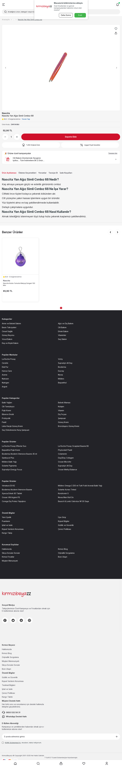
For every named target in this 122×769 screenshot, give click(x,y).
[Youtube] (21, 620)
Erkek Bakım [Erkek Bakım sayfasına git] (63, 331)
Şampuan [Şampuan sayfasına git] (62, 418)
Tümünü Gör (112, 153)
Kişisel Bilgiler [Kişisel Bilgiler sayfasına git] (63, 521)
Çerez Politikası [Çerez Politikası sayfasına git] (64, 529)
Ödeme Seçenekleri (27, 173)
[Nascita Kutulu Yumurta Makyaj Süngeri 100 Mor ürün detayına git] (20, 256)
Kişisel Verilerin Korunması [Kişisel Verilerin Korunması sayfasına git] (13, 529)
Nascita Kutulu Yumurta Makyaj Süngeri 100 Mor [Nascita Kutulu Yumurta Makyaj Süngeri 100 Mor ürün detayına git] (19, 284)
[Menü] (3, 4)
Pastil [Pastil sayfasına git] (4, 422)
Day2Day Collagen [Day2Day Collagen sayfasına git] (66, 458)
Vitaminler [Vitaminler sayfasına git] (62, 335)
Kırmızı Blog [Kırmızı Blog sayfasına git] (63, 549)
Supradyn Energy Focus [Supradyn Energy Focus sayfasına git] (12, 469)
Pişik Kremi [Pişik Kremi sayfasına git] (6, 410)
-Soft (47, 758)
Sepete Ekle (71, 136)
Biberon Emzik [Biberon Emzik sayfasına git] (8, 414)
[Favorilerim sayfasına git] (84, 763)
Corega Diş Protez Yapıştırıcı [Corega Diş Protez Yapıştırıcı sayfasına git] (14, 501)
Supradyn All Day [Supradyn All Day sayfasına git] (65, 363)
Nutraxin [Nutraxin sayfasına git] (5, 379)
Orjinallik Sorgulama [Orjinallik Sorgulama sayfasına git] (66, 553)
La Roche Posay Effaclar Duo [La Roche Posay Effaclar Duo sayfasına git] (14, 446)
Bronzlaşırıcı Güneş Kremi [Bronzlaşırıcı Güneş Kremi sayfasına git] (68, 426)
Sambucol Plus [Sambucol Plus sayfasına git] (8, 458)
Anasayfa (6, 19)
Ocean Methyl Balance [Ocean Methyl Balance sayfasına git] (67, 469)
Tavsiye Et (53, 173)
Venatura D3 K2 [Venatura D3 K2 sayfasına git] (8, 486)
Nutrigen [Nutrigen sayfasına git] (5, 383)
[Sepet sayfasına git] (61, 763)
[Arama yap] (38, 763)
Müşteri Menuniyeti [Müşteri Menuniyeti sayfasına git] (10, 561)
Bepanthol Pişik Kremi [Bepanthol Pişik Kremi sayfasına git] (11, 450)
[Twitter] (13, 620)
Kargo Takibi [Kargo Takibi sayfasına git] (7, 697)
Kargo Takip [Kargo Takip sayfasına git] (7, 533)
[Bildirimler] (117, 4)
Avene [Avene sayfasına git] (4, 375)
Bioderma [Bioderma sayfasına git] (62, 367)
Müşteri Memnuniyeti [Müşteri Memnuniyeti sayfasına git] (10, 661)
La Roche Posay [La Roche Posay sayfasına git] (9, 359)
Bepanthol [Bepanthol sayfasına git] (62, 383)
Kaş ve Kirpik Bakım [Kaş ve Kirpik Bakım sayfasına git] (10, 343)
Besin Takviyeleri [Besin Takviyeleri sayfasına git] (9, 327)
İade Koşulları (66, 173)
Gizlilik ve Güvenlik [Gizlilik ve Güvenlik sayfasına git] (66, 525)
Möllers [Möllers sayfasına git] (61, 379)
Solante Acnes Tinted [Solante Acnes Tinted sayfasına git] (67, 489)
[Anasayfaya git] (15, 763)
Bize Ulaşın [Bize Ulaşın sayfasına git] (62, 557)
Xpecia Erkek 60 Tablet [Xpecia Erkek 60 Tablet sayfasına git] (12, 493)
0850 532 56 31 (11, 712)
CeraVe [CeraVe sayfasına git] (5, 363)
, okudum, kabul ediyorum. (22, 743)
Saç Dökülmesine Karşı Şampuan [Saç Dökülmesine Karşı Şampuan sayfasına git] (15, 430)
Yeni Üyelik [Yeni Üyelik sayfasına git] (6, 517)
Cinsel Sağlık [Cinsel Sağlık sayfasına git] (7, 331)
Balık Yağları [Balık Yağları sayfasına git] (7, 402)
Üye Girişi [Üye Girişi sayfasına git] (62, 517)
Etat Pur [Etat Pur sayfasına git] (5, 367)
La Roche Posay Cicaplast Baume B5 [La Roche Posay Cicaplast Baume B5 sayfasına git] (73, 446)
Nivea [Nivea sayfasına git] (60, 375)
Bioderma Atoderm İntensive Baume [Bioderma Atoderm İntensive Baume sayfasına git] (17, 489)
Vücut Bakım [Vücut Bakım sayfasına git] (7, 339)
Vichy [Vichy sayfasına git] (60, 359)
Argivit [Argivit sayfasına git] (4, 387)
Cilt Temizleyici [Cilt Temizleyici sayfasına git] (8, 406)
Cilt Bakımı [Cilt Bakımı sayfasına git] (62, 327)
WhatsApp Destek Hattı (14, 716)
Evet (80, 15)
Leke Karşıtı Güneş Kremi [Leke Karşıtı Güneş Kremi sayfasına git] (12, 426)
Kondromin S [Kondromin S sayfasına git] (63, 493)
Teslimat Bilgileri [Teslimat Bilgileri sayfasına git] (8, 685)
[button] (4, 67)
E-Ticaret (53, 758)
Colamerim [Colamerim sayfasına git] (62, 454)
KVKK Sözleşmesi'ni (13, 743)
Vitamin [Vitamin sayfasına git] (61, 410)
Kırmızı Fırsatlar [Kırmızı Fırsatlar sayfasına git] (8, 557)
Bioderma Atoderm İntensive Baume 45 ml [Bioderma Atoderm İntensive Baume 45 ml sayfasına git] (19, 454)
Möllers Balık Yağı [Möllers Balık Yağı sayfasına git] (9, 462)
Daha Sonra (65, 15)
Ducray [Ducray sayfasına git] (61, 371)
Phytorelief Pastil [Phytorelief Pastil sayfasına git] (65, 450)
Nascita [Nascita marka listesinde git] (6, 281)
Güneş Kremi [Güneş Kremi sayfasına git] (63, 422)
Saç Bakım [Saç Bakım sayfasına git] (62, 339)
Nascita (6, 113)
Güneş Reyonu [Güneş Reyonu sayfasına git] (8, 335)
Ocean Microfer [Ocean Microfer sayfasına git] (64, 462)
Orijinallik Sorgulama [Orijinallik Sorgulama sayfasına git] (10, 657)
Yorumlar (42, 173)
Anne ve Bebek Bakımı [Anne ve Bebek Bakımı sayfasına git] (11, 323)
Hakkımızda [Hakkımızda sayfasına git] (7, 549)
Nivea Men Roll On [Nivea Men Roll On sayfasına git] (66, 497)
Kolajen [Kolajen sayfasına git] (61, 406)
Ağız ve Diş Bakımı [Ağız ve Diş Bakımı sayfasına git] (65, 323)
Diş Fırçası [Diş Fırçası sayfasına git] (62, 414)
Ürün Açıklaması (9, 173)
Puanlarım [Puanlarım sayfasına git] (6, 521)
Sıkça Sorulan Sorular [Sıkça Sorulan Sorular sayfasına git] (11, 553)
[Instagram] (29, 620)
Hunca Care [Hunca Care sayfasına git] (7, 371)
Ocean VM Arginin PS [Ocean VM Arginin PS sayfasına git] (11, 497)
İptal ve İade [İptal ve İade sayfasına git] (7, 525)
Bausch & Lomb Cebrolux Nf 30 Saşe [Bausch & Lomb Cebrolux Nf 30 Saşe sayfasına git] (73, 501)
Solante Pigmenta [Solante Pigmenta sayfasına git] (9, 466)
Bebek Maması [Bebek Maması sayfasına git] (64, 402)
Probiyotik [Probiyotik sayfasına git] (6, 418)
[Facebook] (5, 620)
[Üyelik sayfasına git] (106, 763)
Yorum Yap (26, 119)
